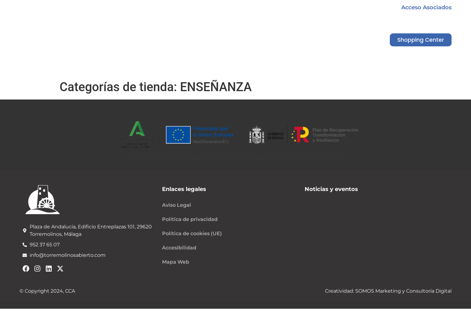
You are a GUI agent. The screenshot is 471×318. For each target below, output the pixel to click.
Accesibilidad (179, 248)
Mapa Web (175, 262)
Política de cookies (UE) (192, 233)
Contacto (393, 70)
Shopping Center (339, 70)
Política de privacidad (190, 219)
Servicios (285, 70)
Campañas (172, 70)
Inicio (71, 70)
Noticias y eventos (230, 70)
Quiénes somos (118, 70)
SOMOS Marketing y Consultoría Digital (403, 291)
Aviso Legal (176, 205)
